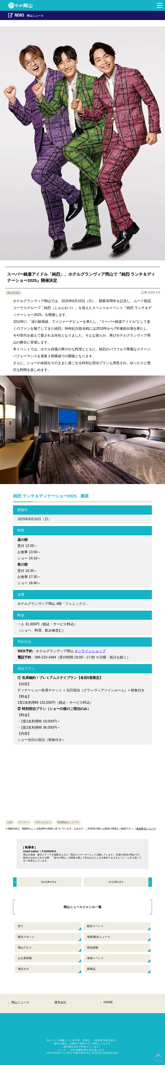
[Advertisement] (82, 780)
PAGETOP (158, 1056)
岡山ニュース (20, 1002)
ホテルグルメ (43, 822)
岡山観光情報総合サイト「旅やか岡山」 (82, 1029)
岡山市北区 (13, 292)
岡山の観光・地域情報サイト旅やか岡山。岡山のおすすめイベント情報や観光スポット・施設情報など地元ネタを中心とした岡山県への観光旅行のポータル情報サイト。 (22, 5)
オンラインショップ (90, 651)
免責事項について (145, 828)
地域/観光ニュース (68, 822)
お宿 (9, 822)
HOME (108, 1002)
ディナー (24, 822)
